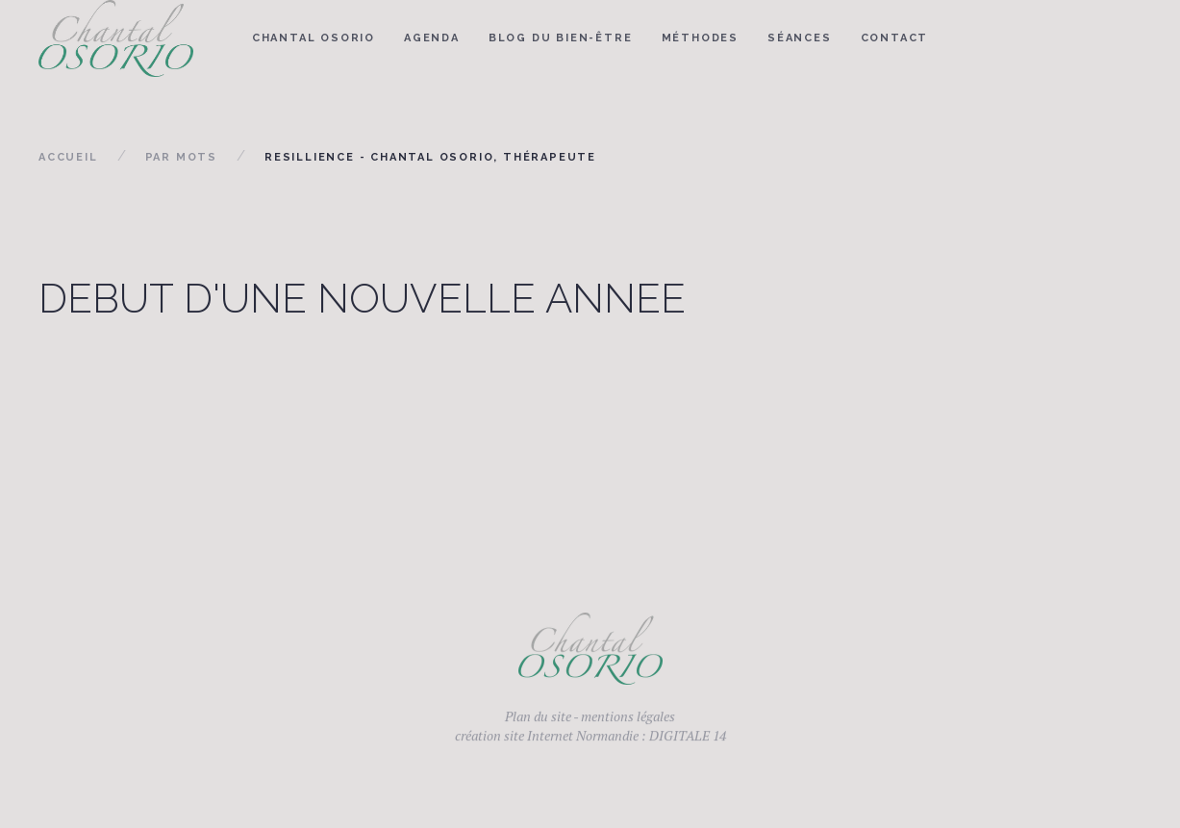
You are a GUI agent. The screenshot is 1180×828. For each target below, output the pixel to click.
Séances (799, 38)
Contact (895, 38)
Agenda (432, 38)
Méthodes (700, 38)
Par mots (181, 157)
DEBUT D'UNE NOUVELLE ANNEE (362, 298)
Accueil (68, 157)
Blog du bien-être (561, 38)
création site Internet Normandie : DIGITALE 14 (590, 740)
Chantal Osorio (313, 38)
